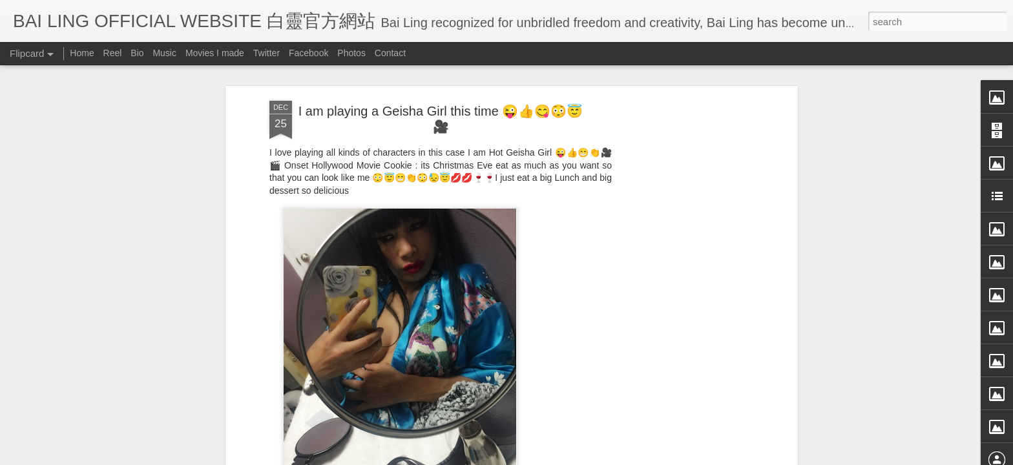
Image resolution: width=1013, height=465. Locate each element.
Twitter (266, 53)
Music (164, 53)
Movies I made (214, 53)
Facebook (308, 53)
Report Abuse (624, 456)
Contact (390, 53)
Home (82, 53)
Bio (137, 53)
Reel (112, 53)
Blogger (586, 456)
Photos (351, 53)
